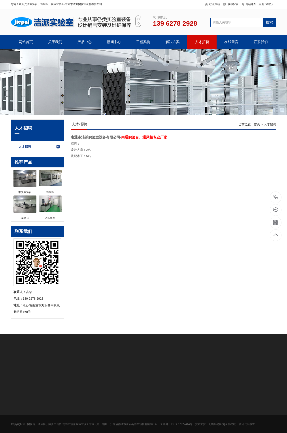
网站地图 (250, 4)
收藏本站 (214, 4)
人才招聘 (202, 42)
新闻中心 (114, 42)
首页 (257, 124)
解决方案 (173, 42)
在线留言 (233, 4)
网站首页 (26, 42)
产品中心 (84, 42)
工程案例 (143, 42)
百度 (261, 4)
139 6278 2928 (276, 197)
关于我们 (55, 42)
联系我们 (261, 42)
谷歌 (269, 4)
